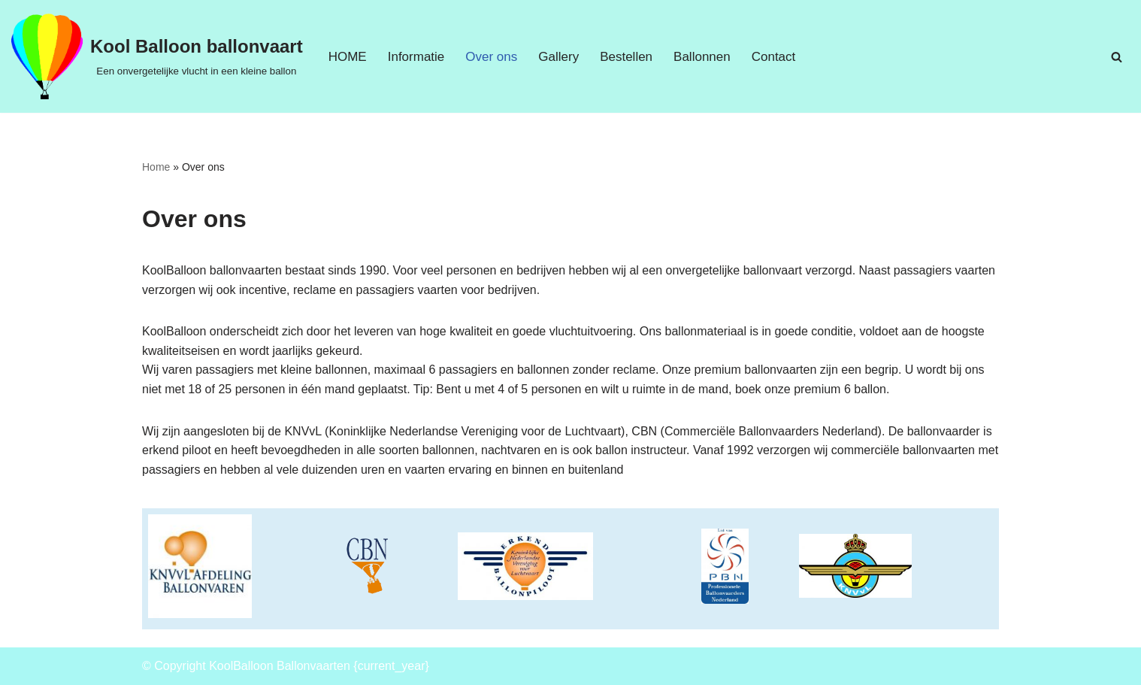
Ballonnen (702, 57)
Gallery (558, 57)
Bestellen (626, 57)
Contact (774, 57)
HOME (347, 57)
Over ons (491, 57)
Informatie (416, 57)
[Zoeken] (1116, 56)
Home (156, 167)
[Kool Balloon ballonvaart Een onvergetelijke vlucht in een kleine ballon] (157, 56)
